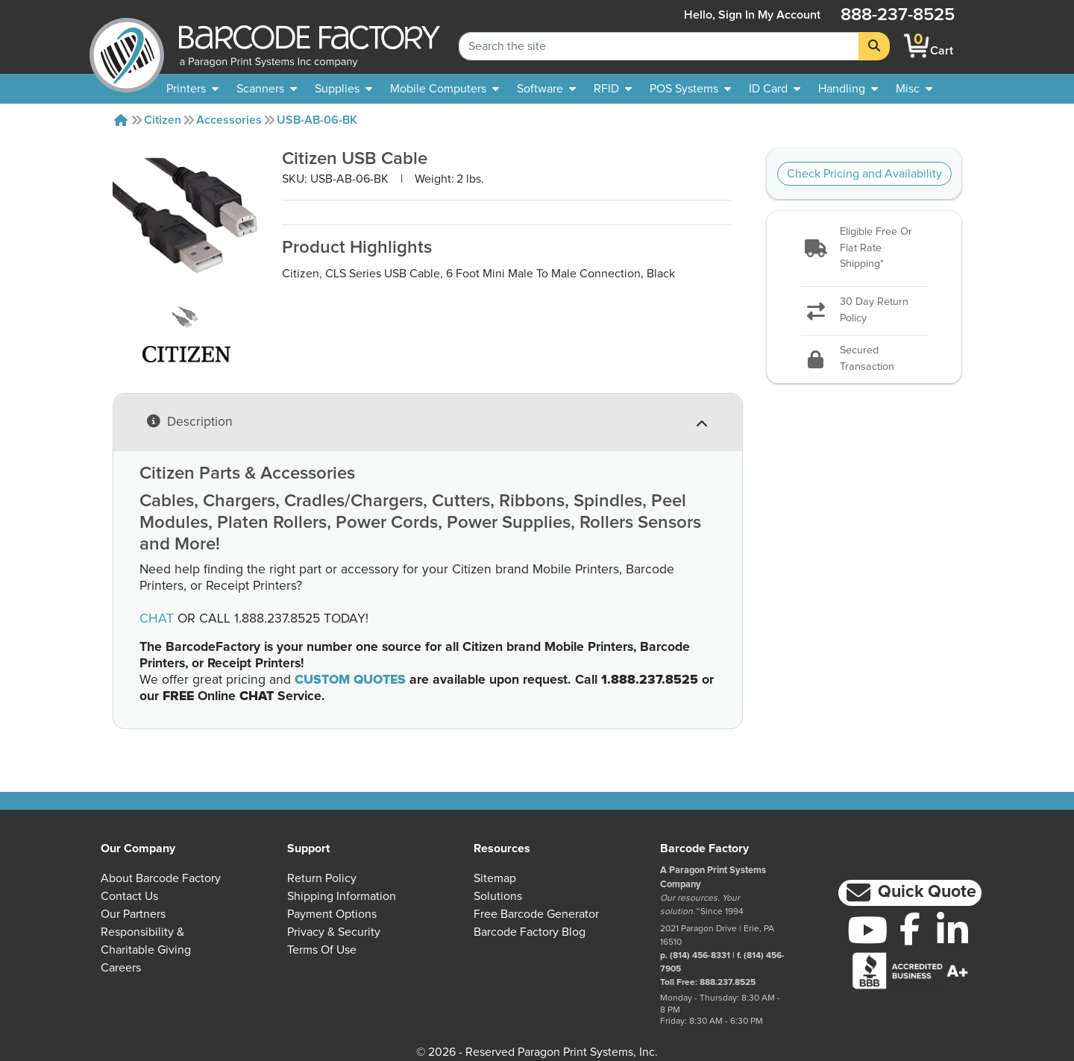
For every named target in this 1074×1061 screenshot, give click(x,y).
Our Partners (133, 914)
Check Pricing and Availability (864, 174)
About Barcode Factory (161, 878)
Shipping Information (341, 896)
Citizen (162, 120)
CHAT (156, 619)
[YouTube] (867, 930)
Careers (121, 968)
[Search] (874, 46)
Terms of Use (322, 950)
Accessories (229, 120)
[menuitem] (192, 89)
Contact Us (129, 896)
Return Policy (322, 878)
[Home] (121, 120)
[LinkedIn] (952, 930)
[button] (864, 248)
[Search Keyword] (659, 46)
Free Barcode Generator (536, 914)
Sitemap (495, 878)
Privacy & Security (333, 932)
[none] (914, 89)
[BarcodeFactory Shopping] (917, 46)
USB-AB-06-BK (317, 120)
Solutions (498, 896)
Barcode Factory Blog (529, 932)
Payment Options (332, 914)
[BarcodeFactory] (127, 46)
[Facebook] (910, 928)
